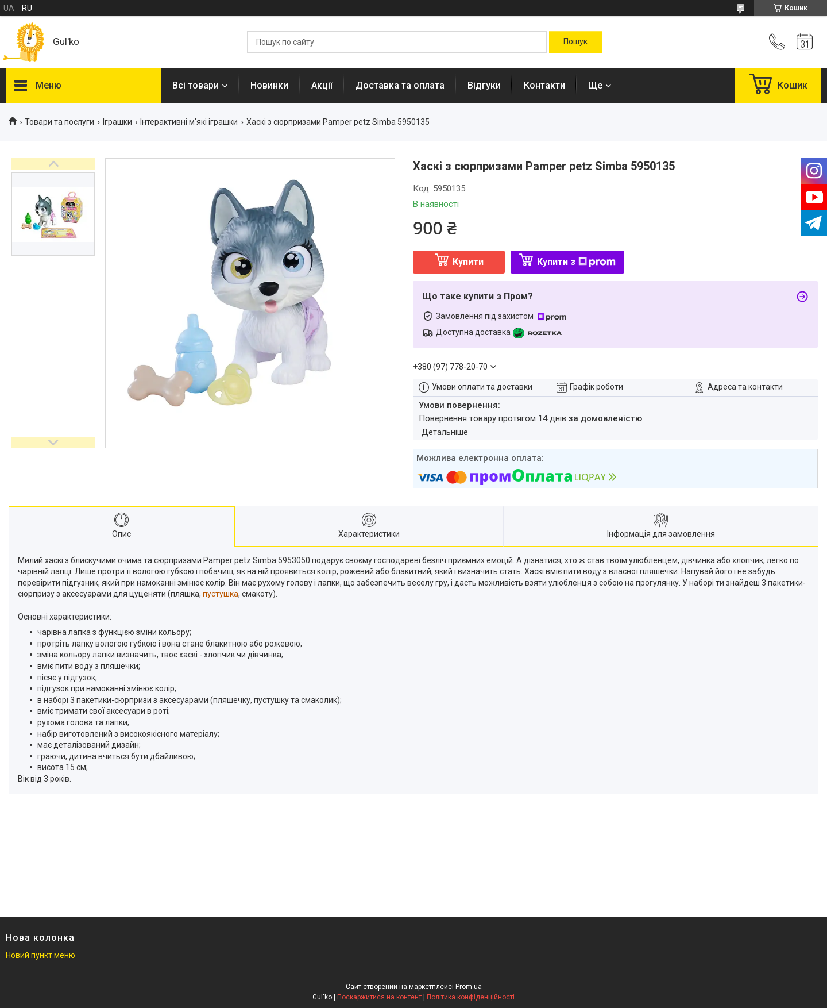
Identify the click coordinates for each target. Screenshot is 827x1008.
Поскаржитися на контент (379, 997)
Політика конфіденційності (471, 997)
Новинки (269, 85)
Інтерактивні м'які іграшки (189, 121)
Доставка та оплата (400, 85)
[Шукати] (575, 42)
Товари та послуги (59, 121)
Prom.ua (468, 987)
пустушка (220, 593)
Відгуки (484, 85)
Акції (322, 85)
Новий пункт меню (40, 955)
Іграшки (117, 121)
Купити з (576, 261)
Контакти (544, 85)
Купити (468, 261)
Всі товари (195, 85)
